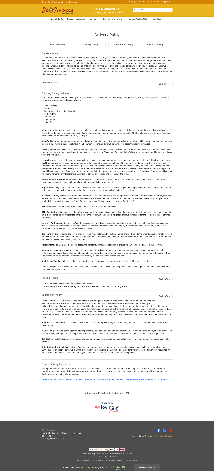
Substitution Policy (123, 45)
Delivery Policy (90, 45)
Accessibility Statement (114, 460)
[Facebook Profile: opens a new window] (158, 430)
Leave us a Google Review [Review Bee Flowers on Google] (159, 436)
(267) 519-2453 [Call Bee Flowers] (48, 436)
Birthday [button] (95, 19)
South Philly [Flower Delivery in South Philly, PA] (150, 379)
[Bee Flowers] (61, 10)
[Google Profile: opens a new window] (165, 430)
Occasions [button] (81, 19)
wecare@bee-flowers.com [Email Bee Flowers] (52, 438)
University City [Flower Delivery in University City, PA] (163, 379)
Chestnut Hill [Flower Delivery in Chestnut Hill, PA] (58, 379)
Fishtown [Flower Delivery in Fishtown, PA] (80, 379)
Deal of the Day (57, 19)
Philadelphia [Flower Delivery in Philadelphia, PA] (138, 379)
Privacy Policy (98, 460)
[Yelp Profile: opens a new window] (171, 430)
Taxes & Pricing (155, 45)
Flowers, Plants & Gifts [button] (138, 19)
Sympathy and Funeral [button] (114, 19)
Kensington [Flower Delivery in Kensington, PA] (90, 379)
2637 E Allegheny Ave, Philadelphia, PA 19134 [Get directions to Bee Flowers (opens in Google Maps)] (61, 433)
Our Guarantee (58, 45)
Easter (70, 19)
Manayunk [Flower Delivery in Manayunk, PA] (101, 379)
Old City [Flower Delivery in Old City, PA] (128, 379)
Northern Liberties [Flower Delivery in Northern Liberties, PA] (115, 379)
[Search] (153, 10)
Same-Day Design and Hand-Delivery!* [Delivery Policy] (59, 2)
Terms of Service (83, 460)
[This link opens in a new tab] (107, 407)
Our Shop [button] (158, 19)
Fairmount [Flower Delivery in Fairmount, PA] (70, 379)
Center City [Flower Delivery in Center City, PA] (46, 379)
